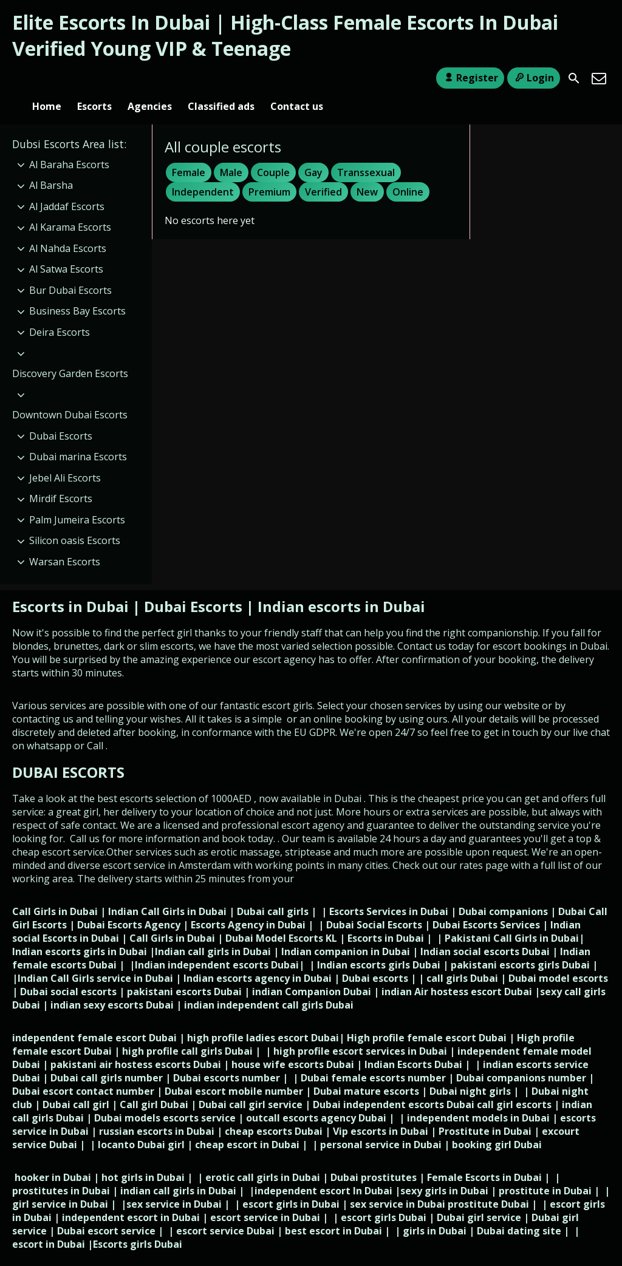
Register (469, 77)
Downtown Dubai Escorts (70, 394)
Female (188, 152)
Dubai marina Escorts (78, 436)
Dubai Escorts (60, 416)
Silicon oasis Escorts (74, 520)
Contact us (296, 78)
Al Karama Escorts (70, 207)
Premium (269, 172)
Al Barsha (51, 165)
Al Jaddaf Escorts (66, 186)
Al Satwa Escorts (66, 249)
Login (533, 77)
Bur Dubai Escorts (70, 270)
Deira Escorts (59, 312)
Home (46, 78)
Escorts (94, 78)
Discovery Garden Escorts (70, 353)
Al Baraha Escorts (69, 144)
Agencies (150, 78)
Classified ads (221, 78)
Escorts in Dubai (72, 586)
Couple (273, 152)
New (367, 172)
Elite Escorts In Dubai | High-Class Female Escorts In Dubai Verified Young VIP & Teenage (285, 35)
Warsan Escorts (64, 541)
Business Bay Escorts (77, 291)
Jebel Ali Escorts (65, 458)
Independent (203, 172)
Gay (313, 152)
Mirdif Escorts (60, 478)
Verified (323, 172)
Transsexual (366, 152)
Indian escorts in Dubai (341, 586)
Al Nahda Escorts (67, 228)
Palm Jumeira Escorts (77, 499)
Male (231, 152)
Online (407, 172)
